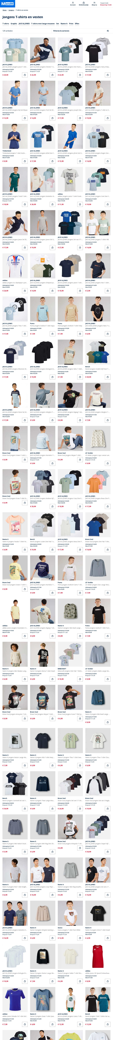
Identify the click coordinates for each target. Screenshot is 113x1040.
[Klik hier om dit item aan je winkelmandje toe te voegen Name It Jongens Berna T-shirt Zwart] (52, 679)
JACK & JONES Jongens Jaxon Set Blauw (15, 239)
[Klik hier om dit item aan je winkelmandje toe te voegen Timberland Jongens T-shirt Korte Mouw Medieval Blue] (25, 161)
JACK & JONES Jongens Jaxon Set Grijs (43, 239)
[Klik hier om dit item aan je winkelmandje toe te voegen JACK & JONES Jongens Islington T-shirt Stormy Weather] (52, 420)
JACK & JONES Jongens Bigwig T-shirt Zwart (72, 412)
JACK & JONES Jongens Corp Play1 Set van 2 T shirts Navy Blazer (52, 887)
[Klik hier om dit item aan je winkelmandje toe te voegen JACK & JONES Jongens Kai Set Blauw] (25, 118)
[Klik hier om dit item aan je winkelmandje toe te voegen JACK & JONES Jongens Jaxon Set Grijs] (52, 247)
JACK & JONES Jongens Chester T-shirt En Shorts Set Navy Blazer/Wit (53, 67)
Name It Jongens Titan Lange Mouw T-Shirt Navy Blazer (49, 801)
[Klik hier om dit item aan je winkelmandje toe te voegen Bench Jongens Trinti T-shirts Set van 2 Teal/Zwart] (108, 1024)
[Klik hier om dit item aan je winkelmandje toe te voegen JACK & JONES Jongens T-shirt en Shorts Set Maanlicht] (108, 118)
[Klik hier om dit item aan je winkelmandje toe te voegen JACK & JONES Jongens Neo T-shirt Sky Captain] (108, 290)
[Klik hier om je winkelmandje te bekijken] (83, 3)
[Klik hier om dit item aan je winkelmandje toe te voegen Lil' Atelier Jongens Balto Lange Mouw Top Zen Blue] (108, 679)
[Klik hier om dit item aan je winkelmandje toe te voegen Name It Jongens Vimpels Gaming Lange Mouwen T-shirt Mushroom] (52, 938)
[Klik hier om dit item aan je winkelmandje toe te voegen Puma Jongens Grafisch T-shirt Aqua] (52, 333)
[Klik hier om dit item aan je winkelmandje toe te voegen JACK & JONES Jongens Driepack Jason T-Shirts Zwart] (52, 290)
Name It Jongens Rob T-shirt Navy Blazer (44, 757)
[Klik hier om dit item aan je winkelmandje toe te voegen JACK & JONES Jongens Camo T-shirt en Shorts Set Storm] (80, 1024)
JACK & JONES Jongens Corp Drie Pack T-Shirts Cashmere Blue (79, 498)
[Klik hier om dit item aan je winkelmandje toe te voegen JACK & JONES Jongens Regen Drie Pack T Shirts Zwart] (108, 161)
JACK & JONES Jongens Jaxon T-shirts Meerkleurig (74, 283)
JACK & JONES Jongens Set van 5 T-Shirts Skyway (74, 239)
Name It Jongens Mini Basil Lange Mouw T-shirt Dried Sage (78, 628)
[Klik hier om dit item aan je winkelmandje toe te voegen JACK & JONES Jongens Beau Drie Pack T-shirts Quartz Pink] (108, 506)
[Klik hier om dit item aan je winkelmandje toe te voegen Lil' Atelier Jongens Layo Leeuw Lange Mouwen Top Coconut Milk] (108, 463)
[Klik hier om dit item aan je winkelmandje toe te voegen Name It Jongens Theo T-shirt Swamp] (80, 765)
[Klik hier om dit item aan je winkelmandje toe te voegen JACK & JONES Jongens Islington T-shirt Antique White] (108, 420)
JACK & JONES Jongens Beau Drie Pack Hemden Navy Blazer (78, 542)
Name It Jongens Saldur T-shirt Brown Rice (72, 973)
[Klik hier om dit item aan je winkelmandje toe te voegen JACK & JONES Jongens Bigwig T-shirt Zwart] (80, 420)
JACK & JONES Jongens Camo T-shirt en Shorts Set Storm (77, 1016)
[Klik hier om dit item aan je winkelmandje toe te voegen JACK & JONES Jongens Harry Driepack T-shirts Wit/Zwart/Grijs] (108, 74)
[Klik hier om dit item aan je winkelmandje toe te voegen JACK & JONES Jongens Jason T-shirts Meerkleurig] (25, 74)
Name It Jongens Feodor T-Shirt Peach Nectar (17, 542)
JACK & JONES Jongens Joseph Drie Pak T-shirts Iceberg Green (79, 110)
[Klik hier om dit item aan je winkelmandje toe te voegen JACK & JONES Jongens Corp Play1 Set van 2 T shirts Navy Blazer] (52, 894)
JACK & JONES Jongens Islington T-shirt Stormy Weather (49, 412)
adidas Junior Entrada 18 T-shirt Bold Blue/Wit (17, 1016)
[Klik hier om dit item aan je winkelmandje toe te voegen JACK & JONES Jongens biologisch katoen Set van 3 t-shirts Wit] (25, 981)
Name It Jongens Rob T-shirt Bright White (16, 887)
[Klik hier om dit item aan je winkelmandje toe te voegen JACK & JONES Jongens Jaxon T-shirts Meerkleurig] (80, 290)
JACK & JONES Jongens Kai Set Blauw (14, 110)
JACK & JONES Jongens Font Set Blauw (43, 110)
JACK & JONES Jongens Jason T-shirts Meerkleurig (19, 67)
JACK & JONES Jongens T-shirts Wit (97, 239)
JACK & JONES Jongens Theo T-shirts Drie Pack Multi (20, 326)
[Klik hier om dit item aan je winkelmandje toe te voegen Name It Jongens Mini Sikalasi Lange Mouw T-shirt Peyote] (25, 679)
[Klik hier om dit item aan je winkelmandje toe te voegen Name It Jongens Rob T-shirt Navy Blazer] (52, 765)
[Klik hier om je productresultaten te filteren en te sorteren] (81, 30)
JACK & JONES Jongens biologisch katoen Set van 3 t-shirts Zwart (52, 369)
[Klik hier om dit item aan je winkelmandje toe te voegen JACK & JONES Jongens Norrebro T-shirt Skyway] (52, 463)
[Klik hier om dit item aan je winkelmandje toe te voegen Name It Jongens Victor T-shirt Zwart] (108, 938)
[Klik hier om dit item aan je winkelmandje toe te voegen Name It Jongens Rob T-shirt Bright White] (25, 894)
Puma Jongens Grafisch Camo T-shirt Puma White (74, 585)
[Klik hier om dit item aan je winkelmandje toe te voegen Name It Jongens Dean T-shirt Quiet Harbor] (52, 1024)
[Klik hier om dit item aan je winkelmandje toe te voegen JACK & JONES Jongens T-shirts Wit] (108, 247)
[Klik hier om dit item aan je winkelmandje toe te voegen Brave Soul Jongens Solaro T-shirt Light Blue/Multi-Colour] (25, 459)
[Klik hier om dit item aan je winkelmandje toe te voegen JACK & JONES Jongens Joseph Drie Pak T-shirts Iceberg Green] (80, 118)
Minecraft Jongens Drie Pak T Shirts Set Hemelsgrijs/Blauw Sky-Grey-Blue (82, 671)
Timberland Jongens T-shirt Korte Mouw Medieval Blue (20, 153)
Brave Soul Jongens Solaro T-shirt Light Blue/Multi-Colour (21, 455)
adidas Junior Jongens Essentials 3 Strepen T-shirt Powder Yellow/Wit (25, 628)
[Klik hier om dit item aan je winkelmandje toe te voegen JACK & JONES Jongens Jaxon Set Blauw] (25, 247)
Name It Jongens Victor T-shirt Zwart (97, 930)
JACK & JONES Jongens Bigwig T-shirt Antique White (47, 628)
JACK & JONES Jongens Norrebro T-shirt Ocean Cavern (48, 585)
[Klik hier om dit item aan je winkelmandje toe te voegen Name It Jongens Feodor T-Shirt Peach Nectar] (25, 549)
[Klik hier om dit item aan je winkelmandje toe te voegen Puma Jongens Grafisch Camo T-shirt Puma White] (80, 592)
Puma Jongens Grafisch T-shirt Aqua (42, 326)
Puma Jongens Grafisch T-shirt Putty (70, 326)
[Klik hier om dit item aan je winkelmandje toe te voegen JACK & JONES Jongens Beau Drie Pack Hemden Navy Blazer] (80, 549)
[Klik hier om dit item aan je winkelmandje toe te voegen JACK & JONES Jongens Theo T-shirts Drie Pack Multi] (25, 333)
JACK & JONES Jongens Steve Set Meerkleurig (17, 412)
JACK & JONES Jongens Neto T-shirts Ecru (72, 369)
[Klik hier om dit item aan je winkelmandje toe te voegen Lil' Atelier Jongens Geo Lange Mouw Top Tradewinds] (108, 592)
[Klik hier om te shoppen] (94, 3)
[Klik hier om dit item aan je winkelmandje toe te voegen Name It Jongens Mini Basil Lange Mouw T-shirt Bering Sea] (108, 722)
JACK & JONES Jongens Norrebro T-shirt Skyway (46, 455)
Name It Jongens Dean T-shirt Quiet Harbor (44, 1016)
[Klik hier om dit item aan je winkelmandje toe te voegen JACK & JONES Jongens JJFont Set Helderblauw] (80, 161)
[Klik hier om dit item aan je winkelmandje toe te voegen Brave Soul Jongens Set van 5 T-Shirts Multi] (80, 808)
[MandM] (7, 3)
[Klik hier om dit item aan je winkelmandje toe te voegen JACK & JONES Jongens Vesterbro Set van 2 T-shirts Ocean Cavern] (25, 938)
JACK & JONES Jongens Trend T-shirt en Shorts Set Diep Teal (22, 196)
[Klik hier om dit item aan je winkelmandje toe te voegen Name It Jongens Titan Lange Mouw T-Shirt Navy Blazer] (52, 808)
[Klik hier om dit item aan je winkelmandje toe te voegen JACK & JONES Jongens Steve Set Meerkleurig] (25, 420)
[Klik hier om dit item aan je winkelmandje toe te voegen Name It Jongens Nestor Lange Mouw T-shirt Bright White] (25, 765)
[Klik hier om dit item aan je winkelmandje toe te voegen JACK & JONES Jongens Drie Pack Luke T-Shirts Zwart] (80, 74)
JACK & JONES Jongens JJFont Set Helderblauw (73, 153)
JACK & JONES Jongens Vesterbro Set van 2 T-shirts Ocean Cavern (24, 930)
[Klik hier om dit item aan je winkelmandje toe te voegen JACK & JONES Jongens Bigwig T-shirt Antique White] (52, 636)
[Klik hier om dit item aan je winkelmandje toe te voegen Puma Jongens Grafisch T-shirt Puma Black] (108, 636)
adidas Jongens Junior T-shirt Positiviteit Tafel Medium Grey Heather (80, 196)
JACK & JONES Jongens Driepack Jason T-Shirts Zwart (48, 283)
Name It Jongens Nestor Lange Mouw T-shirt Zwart (47, 973)
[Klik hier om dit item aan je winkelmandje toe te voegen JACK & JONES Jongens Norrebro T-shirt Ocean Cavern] (52, 592)
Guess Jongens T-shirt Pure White (69, 930)
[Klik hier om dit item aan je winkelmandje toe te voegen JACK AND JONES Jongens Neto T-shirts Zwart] (108, 333)
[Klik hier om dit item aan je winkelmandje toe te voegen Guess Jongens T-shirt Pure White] (80, 938)
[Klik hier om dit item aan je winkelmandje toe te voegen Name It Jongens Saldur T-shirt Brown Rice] (80, 981)
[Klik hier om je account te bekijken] (73, 3)
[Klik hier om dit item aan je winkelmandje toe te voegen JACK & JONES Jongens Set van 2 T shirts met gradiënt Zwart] (108, 894)
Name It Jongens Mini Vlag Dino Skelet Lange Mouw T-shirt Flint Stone (53, 844)
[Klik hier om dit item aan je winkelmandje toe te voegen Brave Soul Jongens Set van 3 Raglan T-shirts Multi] (108, 808)
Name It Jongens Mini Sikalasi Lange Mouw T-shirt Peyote (21, 671)
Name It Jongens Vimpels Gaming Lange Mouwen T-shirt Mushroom (53, 930)
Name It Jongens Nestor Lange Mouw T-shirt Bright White (22, 757)
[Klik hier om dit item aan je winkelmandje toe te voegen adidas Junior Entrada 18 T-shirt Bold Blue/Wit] (25, 1024)
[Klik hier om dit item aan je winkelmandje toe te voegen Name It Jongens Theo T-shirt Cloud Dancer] (108, 765)
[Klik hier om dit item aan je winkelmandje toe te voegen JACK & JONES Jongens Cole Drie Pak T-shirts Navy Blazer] (108, 204)
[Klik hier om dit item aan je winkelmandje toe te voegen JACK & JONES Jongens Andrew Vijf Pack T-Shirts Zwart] (52, 506)
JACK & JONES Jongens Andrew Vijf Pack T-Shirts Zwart (48, 498)
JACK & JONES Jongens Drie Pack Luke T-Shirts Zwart (76, 67)
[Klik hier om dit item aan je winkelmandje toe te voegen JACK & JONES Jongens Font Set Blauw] (52, 118)
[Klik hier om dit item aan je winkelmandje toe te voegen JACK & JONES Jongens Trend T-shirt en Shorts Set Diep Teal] (25, 204)
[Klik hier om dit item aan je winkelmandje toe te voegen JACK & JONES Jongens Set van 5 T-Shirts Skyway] (80, 247)
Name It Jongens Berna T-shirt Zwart (42, 671)
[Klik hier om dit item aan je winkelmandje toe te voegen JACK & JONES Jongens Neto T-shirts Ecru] (80, 377)
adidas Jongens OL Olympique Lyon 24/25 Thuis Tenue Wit (22, 283)
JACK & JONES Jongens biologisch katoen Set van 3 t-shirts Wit (23, 973)
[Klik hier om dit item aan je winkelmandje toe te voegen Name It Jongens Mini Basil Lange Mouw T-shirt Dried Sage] (80, 636)
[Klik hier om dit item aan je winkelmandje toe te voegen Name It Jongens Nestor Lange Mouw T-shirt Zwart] (52, 981)
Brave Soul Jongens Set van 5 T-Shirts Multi (72, 801)
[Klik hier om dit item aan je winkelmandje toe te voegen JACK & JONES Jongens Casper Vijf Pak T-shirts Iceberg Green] (108, 851)
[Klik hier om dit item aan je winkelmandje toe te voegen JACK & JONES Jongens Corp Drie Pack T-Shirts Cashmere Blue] (80, 506)
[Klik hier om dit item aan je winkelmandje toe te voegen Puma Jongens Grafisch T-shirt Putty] (80, 333)
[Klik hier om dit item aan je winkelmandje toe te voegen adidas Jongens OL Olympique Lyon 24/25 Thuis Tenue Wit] (25, 290)
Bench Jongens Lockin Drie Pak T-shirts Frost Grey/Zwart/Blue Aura (53, 542)
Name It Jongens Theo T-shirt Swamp (70, 757)
